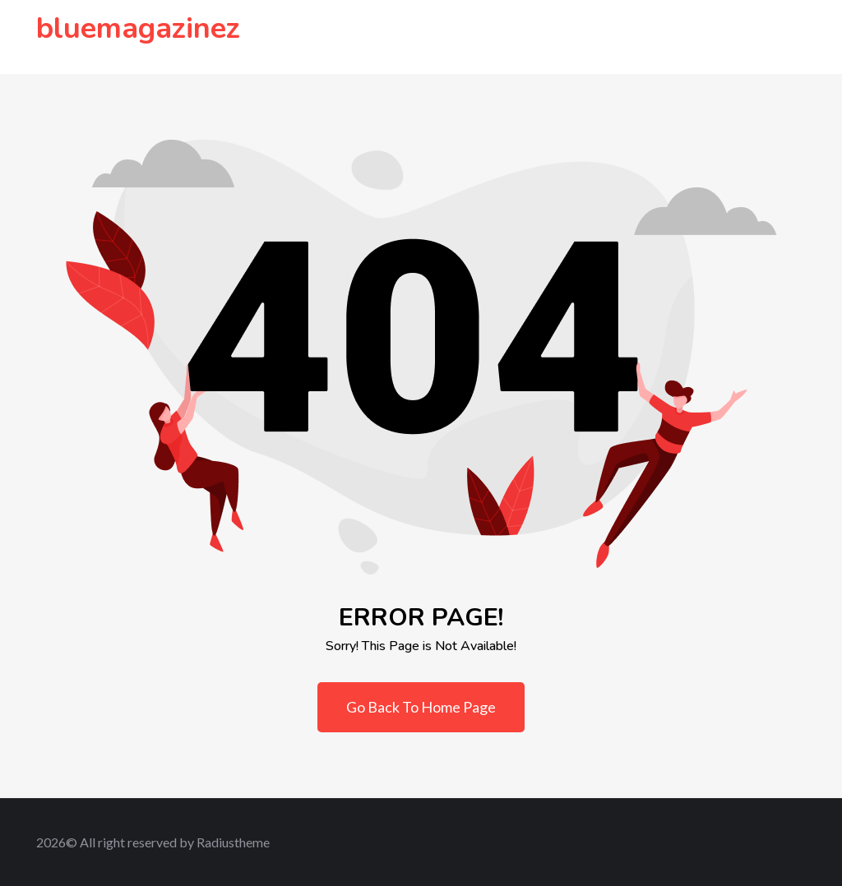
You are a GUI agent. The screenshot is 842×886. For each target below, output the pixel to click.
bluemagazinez (138, 28)
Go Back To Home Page (421, 707)
